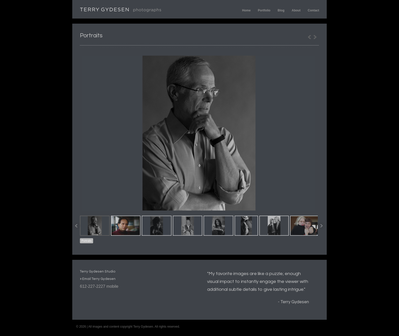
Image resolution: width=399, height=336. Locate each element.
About (296, 10)
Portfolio (264, 10)
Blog (281, 10)
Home (246, 10)
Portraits (86, 240)
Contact (313, 10)
